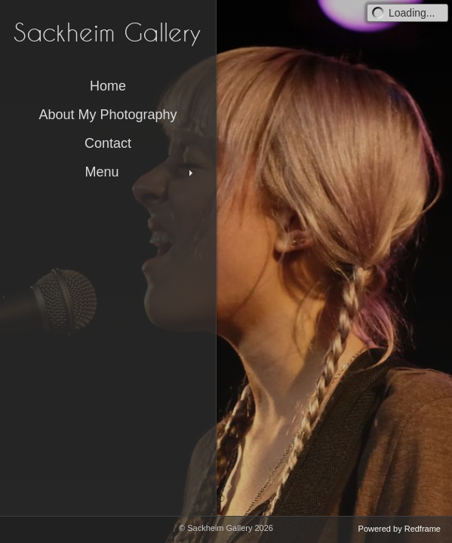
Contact (108, 143)
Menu (140, 171)
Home (108, 86)
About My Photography (107, 114)
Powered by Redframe (399, 528)
